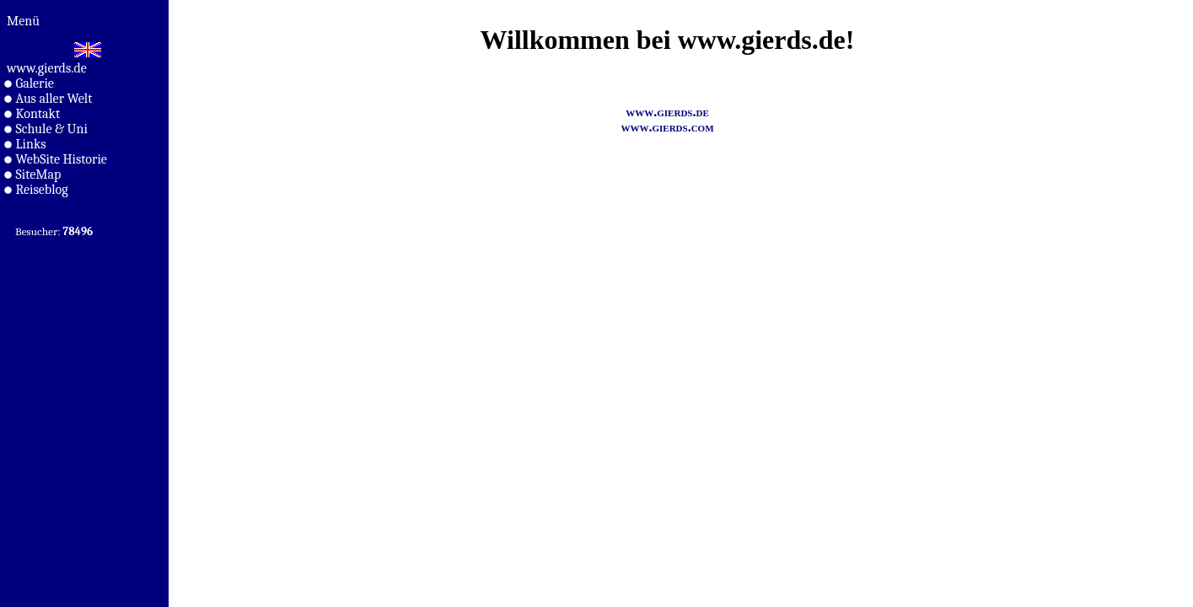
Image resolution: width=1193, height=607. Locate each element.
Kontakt (32, 113)
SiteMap (32, 174)
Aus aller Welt (48, 98)
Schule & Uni (46, 129)
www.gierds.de (47, 68)
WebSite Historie (55, 159)
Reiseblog (36, 189)
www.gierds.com (667, 127)
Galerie (29, 83)
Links (25, 144)
